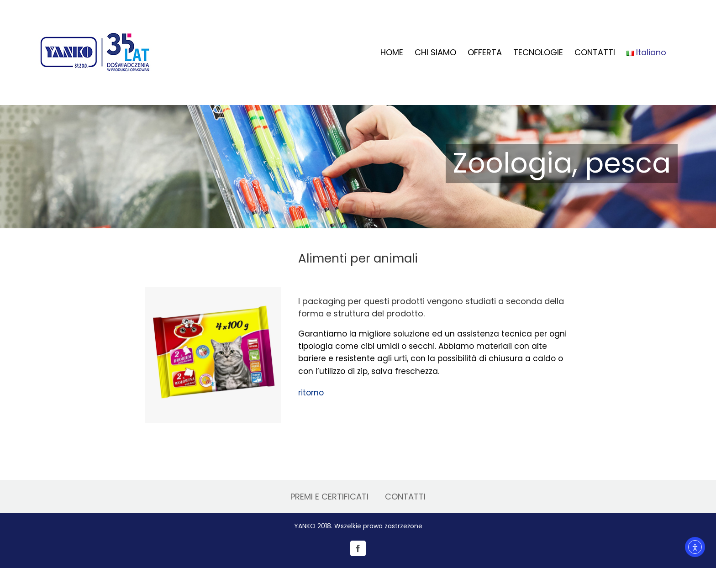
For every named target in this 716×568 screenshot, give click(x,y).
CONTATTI (405, 496)
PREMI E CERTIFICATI (329, 496)
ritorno (311, 392)
